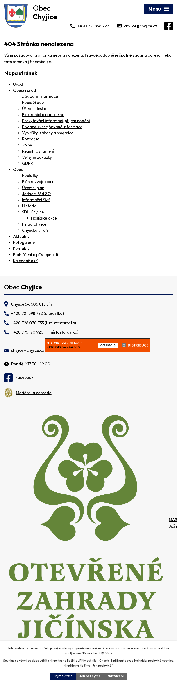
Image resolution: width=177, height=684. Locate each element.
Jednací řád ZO (36, 193)
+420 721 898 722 (93, 26)
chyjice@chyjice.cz (140, 26)
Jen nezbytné (90, 676)
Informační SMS (36, 199)
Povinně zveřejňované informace (52, 126)
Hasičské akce (44, 218)
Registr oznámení (38, 151)
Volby (27, 145)
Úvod (18, 84)
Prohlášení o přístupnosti (35, 254)
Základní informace (40, 96)
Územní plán (33, 187)
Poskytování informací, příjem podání (56, 120)
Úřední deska (34, 108)
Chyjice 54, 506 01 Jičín (31, 304)
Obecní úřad (24, 90)
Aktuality (21, 236)
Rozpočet (30, 139)
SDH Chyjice (33, 212)
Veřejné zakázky (37, 157)
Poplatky (30, 175)
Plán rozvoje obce (38, 181)
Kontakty (21, 248)
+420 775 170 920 (27, 332)
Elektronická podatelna (43, 114)
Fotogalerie (24, 242)
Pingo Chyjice (34, 224)
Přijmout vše (63, 676)
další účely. (105, 653)
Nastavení (116, 676)
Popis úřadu (33, 102)
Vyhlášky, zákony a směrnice (47, 132)
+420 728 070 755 (27, 322)
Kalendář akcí (25, 260)
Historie (29, 205)
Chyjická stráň (35, 230)
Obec (18, 169)
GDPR (27, 163)
